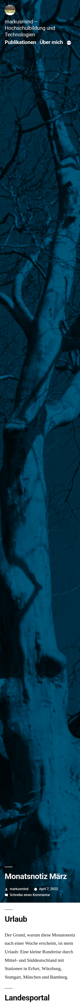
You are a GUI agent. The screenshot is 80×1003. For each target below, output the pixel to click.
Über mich (51, 42)
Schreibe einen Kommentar (30, 895)
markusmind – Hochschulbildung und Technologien (30, 28)
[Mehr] (68, 43)
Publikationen (20, 42)
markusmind (19, 889)
